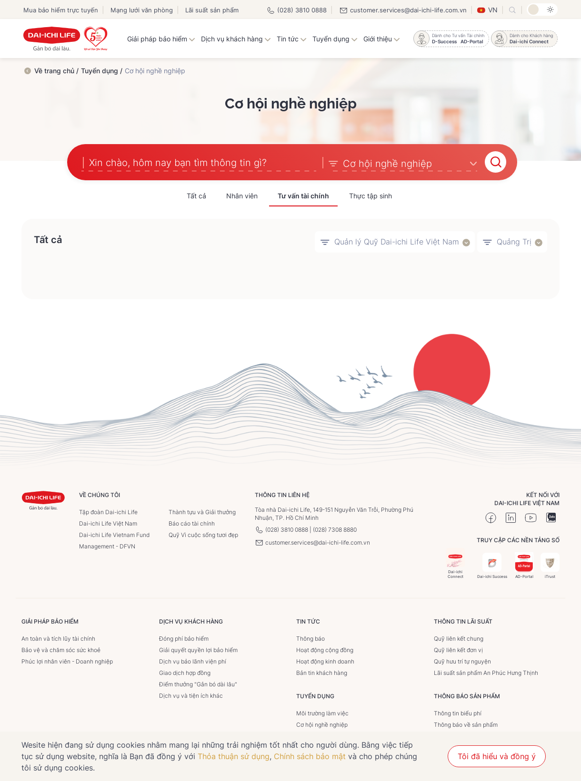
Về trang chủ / (56, 71)
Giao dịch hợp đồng (184, 671)
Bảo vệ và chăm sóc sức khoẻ (60, 649)
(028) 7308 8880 (335, 528)
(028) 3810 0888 (296, 10)
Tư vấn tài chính (303, 195)
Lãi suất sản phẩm (212, 10)
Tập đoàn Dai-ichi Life (108, 511)
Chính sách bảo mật (310, 756)
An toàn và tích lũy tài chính (58, 637)
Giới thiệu (381, 39)
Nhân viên (242, 195)
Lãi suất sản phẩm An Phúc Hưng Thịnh (486, 671)
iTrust (550, 565)
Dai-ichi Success (492, 565)
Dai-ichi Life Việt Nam (108, 522)
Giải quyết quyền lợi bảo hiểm (198, 649)
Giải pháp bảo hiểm (161, 39)
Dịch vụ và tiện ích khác (191, 694)
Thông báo (310, 637)
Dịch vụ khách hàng (236, 39)
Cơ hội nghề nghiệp (322, 723)
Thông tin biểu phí (457, 712)
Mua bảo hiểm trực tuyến (60, 10)
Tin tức (292, 39)
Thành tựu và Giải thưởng (202, 511)
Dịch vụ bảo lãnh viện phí (192, 660)
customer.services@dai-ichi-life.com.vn (403, 10)
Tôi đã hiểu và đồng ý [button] (497, 756)
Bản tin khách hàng (321, 671)
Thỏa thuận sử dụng (234, 756)
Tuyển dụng (335, 39)
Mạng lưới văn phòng (141, 10)
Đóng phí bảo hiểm (184, 637)
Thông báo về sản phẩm (466, 723)
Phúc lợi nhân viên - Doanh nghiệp (67, 660)
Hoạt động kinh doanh (325, 660)
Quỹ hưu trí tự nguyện (462, 660)
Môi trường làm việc (322, 712)
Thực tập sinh (370, 195)
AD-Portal (524, 565)
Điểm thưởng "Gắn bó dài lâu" (198, 683)
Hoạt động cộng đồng (324, 649)
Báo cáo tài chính (192, 522)
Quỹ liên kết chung (458, 637)
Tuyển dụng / (101, 71)
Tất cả (196, 195)
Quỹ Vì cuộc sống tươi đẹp (203, 533)
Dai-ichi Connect (455, 562)
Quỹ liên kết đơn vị (458, 649)
